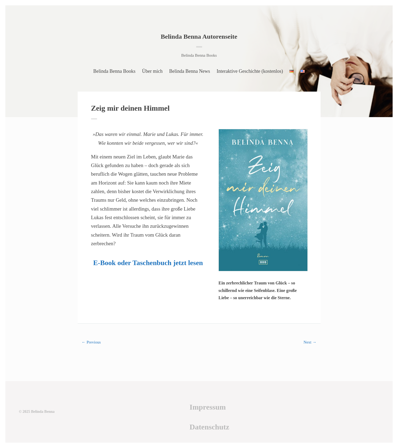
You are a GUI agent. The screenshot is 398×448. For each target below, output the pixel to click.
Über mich (152, 71)
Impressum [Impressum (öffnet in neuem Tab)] (207, 407)
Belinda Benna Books (114, 71)
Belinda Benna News (189, 71)
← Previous (91, 342)
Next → (310, 342)
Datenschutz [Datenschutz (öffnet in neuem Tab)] (209, 427)
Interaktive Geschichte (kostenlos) (250, 71)
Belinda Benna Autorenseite (199, 36)
